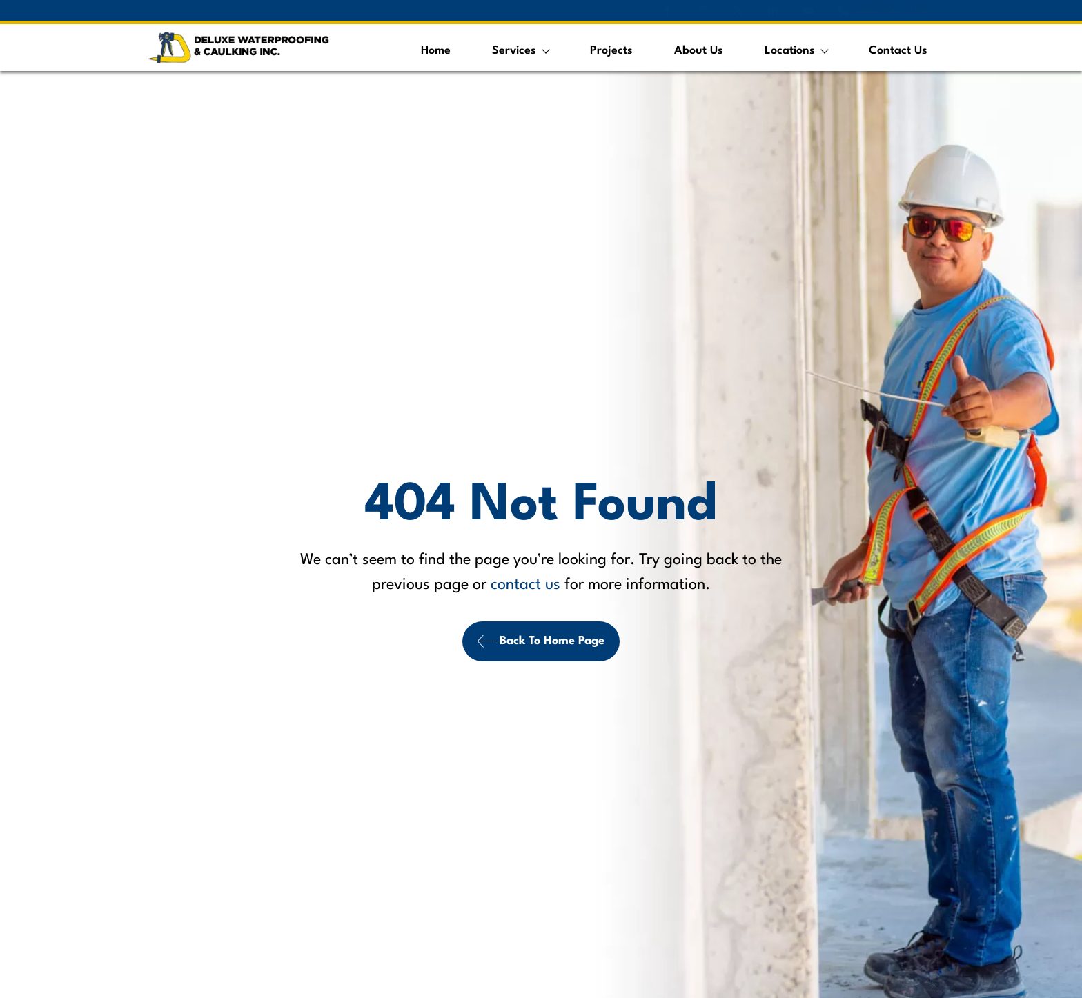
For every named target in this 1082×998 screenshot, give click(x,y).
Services (520, 51)
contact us (525, 584)
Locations (796, 51)
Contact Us (898, 51)
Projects (611, 51)
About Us (698, 51)
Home (436, 51)
